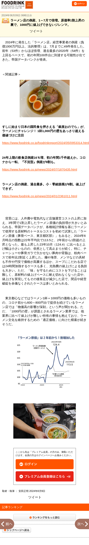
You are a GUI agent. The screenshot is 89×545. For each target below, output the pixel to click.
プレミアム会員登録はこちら (45, 476)
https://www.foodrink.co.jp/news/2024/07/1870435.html (39, 169)
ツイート (36, 31)
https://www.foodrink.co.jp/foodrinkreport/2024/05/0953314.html (45, 143)
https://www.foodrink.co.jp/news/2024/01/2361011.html (39, 196)
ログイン (45, 464)
